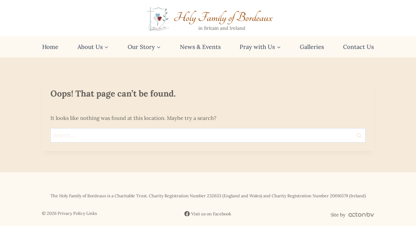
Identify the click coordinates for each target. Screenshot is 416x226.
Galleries (312, 47)
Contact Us (358, 47)
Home (50, 47)
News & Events (200, 47)
